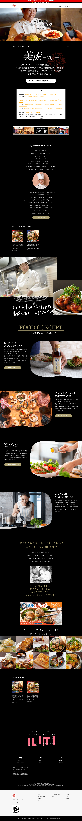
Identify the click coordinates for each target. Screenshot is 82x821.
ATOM (56, 796)
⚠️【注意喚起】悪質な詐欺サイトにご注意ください (41, 2)
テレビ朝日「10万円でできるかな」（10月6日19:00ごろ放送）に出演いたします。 (41, 94)
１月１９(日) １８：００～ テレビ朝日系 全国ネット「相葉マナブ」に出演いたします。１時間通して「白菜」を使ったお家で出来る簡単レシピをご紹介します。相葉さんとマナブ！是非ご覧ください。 (40, 101)
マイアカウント (60, 6)
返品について (40, 798)
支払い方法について (41, 800)
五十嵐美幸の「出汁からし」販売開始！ (32, 112)
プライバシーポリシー (42, 803)
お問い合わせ (67, 798)
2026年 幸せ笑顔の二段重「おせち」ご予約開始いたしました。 (37, 96)
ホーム (39, 794)
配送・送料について (41, 796)
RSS (53, 796)
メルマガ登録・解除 (56, 794)
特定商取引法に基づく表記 (42, 802)
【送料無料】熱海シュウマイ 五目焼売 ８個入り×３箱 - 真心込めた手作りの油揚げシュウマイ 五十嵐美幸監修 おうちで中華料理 (33, 247)
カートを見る (67, 796)
